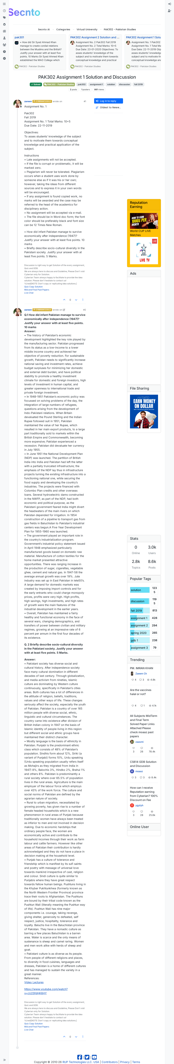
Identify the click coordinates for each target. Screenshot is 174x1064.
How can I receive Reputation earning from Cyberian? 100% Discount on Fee (144, 794)
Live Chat (28, 292)
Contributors (110, 1062)
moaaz (139, 771)
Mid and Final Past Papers (36, 289)
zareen (28, 101)
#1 (85, 101)
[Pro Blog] (4, 31)
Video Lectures (34, 982)
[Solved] (4, 58)
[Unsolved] (4, 51)
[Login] (170, 4)
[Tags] (4, 17)
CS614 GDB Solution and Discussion (143, 764)
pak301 (19, 37)
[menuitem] (170, 4)
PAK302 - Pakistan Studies (32, 66)
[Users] (4, 38)
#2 (84, 309)
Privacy (125, 1062)
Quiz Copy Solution (33, 286)
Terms (136, 1062)
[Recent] (4, 11)
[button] (4, 1060)
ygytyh (139, 805)
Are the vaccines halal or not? (140, 692)
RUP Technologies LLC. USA (81, 1062)
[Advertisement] (105, 11)
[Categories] (4, 4)
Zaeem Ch (141, 673)
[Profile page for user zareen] (17, 104)
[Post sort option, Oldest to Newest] (108, 107)
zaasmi (139, 742)
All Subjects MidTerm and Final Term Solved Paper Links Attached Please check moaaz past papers (143, 726)
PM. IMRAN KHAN (141, 668)
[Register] (170, 11)
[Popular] (4, 24)
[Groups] (4, 45)
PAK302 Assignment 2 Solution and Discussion (101, 37)
